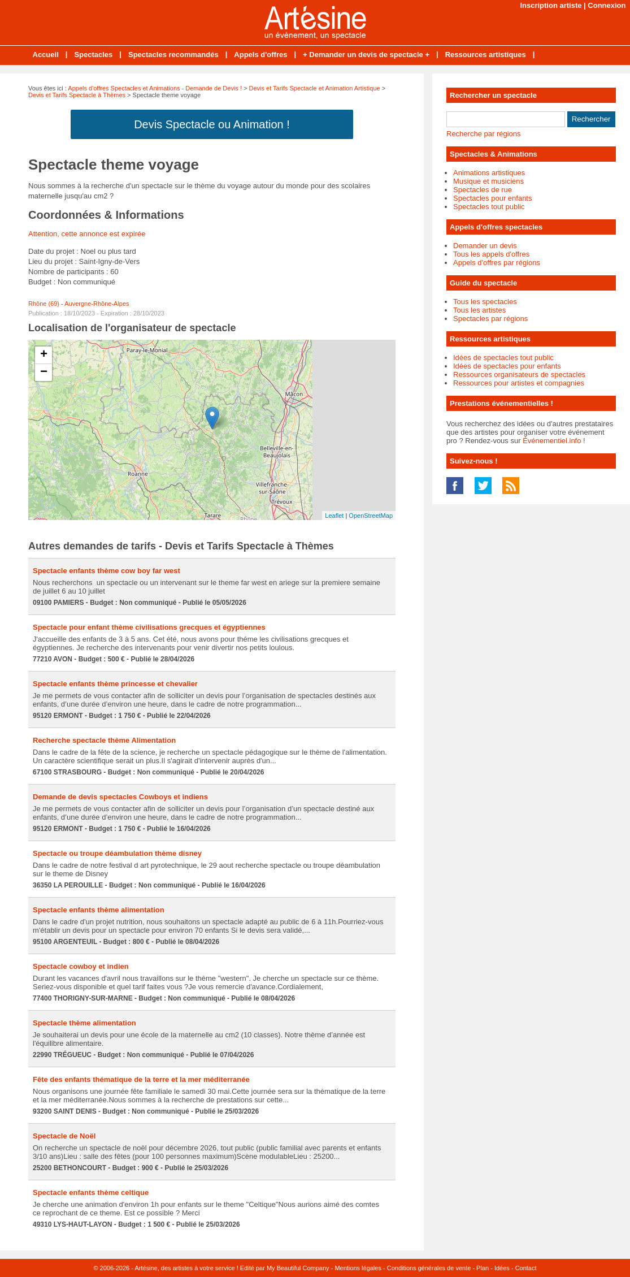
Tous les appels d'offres (491, 254)
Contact (526, 1268)
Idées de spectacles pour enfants (507, 366)
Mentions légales (357, 1268)
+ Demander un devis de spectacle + (366, 54)
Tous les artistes (479, 310)
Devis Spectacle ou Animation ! (212, 124)
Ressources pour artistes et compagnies (518, 383)
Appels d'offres (260, 54)
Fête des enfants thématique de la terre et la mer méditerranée (141, 1079)
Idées (502, 1268)
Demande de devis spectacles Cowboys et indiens (120, 797)
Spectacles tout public (488, 206)
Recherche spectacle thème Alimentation (104, 740)
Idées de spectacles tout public (503, 357)
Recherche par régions (483, 133)
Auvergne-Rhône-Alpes (96, 303)
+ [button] (43, 355)
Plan (482, 1268)
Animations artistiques (489, 172)
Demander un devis (485, 245)
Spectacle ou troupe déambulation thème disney (117, 853)
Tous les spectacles (485, 301)
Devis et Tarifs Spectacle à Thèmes (76, 95)
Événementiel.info (552, 440)
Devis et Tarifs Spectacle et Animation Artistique (314, 88)
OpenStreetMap (371, 515)
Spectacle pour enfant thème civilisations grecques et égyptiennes (149, 627)
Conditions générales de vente (429, 1268)
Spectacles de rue (482, 189)
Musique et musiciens (488, 181)
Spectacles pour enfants (492, 198)
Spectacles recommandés (173, 54)
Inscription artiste (550, 5)
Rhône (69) (43, 303)
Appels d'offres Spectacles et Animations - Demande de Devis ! (155, 88)
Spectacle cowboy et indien (81, 966)
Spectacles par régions (490, 318)
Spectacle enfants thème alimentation (98, 910)
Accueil (46, 54)
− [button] (43, 372)
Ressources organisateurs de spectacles (519, 374)
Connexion (606, 5)
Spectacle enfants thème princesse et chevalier (115, 683)
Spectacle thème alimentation (84, 1023)
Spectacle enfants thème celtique (91, 1192)
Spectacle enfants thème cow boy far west (106, 570)
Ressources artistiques (485, 54)
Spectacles (93, 54)
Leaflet (334, 515)
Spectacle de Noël (64, 1136)
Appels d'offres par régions (496, 262)
